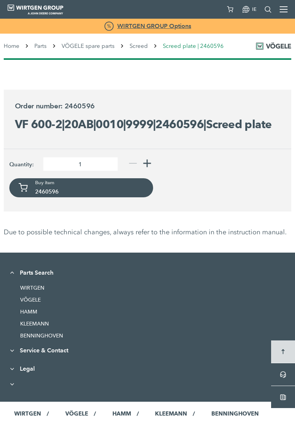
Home (11, 46)
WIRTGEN (32, 287)
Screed (139, 46)
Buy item (45, 183)
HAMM (28, 311)
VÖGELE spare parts (88, 46)
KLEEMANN (34, 323)
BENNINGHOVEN (41, 335)
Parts (40, 46)
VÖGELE (30, 299)
